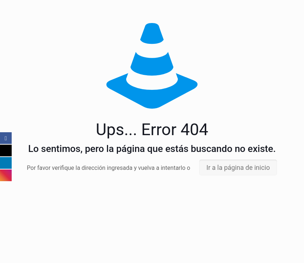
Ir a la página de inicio (238, 167)
